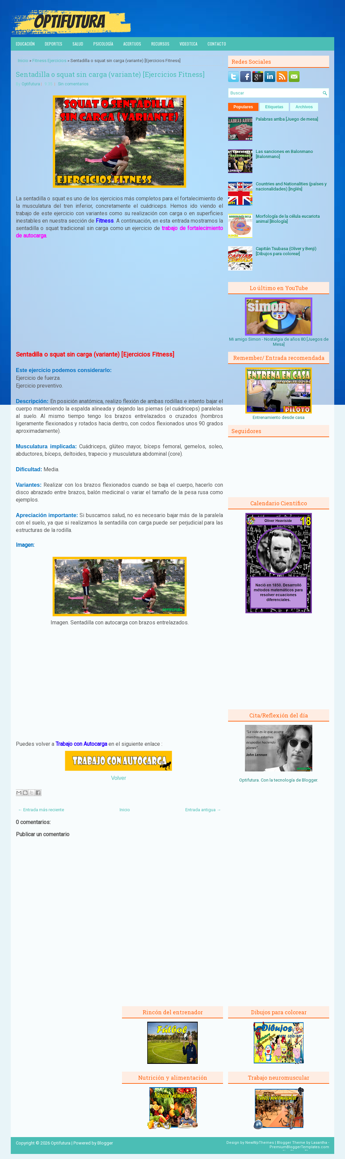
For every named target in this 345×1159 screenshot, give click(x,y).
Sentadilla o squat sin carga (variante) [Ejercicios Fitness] (110, 74)
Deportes (53, 44)
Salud (77, 44)
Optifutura (31, 84)
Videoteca (188, 44)
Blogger (309, 780)
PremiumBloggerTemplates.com (299, 1147)
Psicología (103, 44)
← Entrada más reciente (41, 809)
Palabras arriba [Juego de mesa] (287, 119)
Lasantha (319, 1142)
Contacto (217, 44)
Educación (25, 44)
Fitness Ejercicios (49, 60)
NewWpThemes (259, 1142)
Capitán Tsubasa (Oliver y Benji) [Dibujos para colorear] (286, 251)
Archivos (304, 107)
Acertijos (132, 44)
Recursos (160, 44)
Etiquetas (274, 107)
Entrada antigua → (203, 809)
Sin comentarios (73, 84)
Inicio (23, 60)
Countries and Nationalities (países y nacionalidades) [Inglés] (291, 186)
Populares (243, 107)
